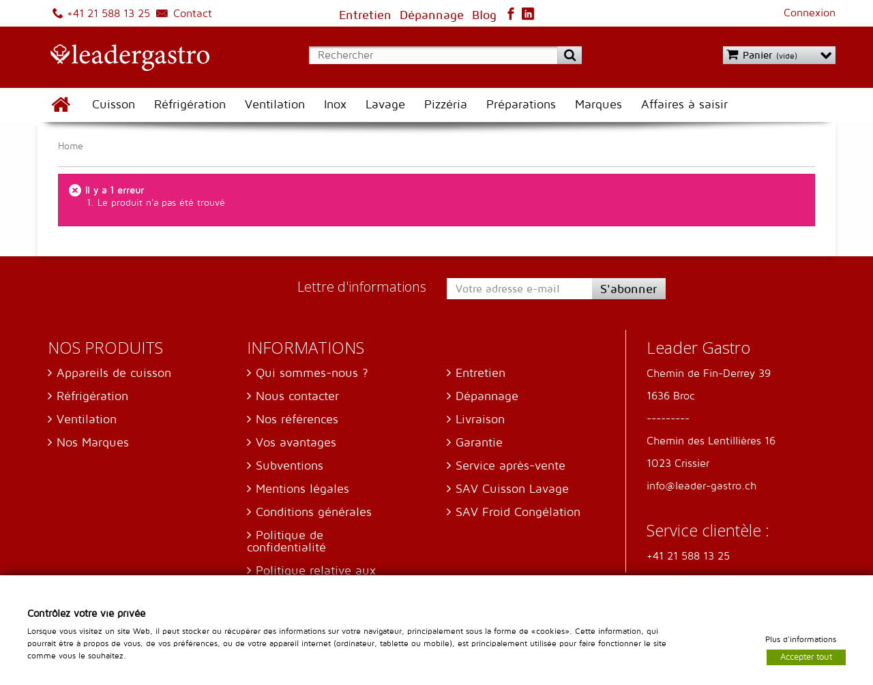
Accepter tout (806, 656)
